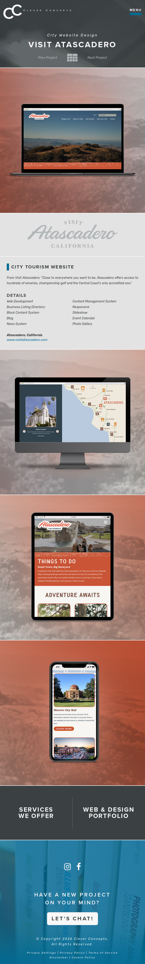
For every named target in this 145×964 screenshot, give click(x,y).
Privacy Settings (41, 952)
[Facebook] (78, 867)
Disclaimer (59, 957)
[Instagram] (67, 867)
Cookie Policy (83, 957)
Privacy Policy (72, 952)
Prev (47, 58)
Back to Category (72, 57)
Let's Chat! (73, 918)
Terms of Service (103, 952)
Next (97, 58)
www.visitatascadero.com (27, 340)
